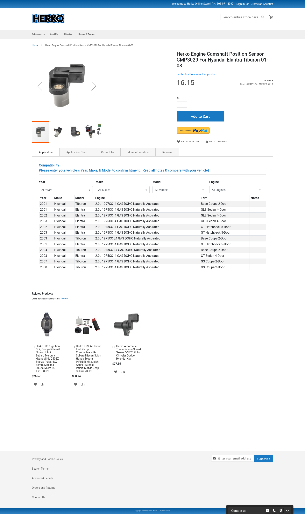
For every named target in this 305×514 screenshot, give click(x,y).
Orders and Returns (43, 487)
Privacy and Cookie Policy (47, 459)
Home (35, 45)
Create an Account (262, 3)
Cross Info (107, 196)
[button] (35, 428)
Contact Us (38, 497)
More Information (137, 196)
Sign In (241, 3)
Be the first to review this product (196, 74)
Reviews (167, 196)
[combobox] (243, 17)
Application (46, 196)
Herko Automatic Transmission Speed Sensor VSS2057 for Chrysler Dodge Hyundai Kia (128, 397)
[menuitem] (37, 34)
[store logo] (48, 18)
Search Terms (40, 468)
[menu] (152, 34)
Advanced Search (42, 478)
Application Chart (76, 196)
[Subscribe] (263, 458)
